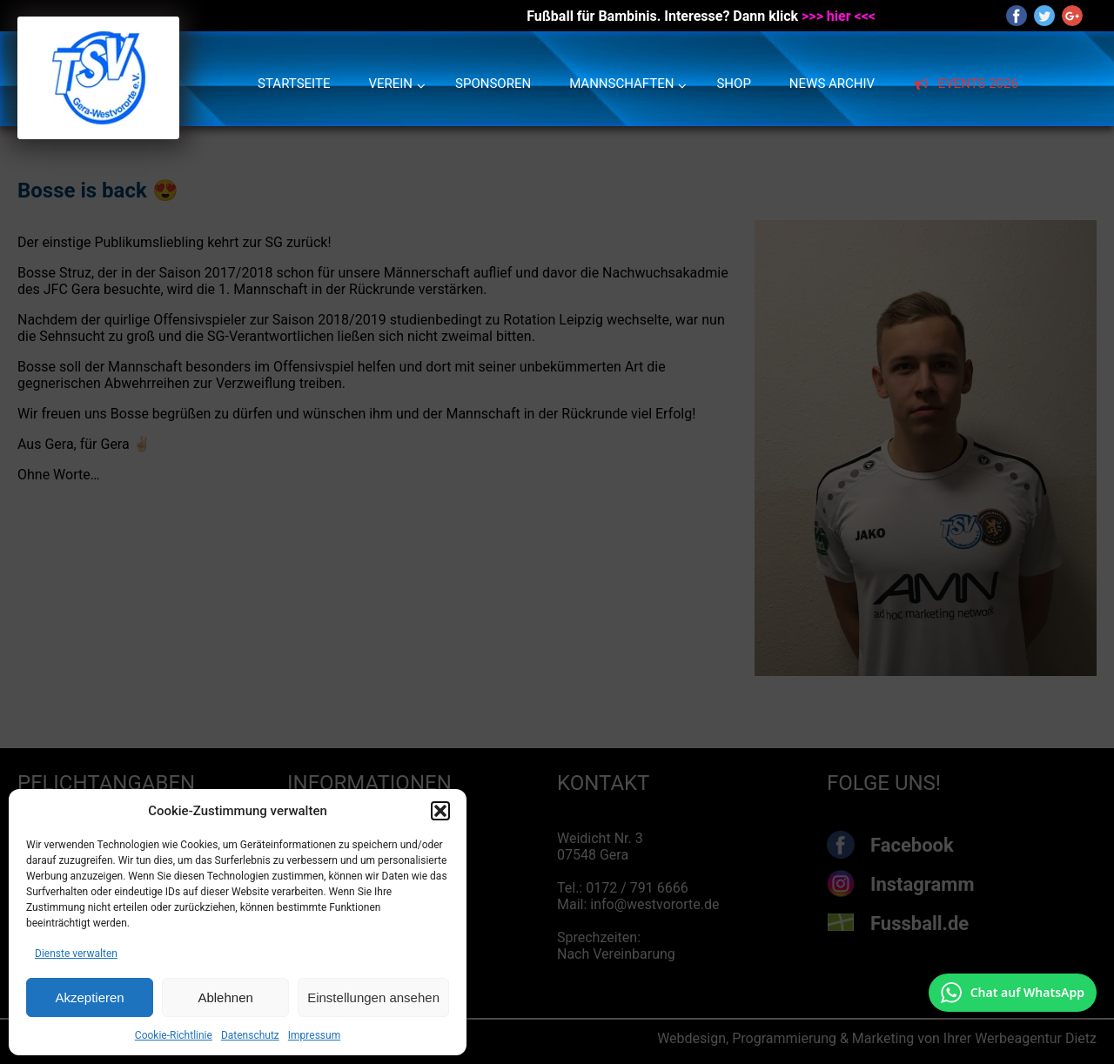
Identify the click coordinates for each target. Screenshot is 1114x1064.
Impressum (314, 1035)
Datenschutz (250, 1035)
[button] (440, 811)
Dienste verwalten (76, 953)
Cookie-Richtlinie (173, 1035)
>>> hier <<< (839, 16)
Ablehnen (225, 997)
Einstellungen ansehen (373, 997)
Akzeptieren (89, 997)
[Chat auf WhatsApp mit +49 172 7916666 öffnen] (1013, 993)
